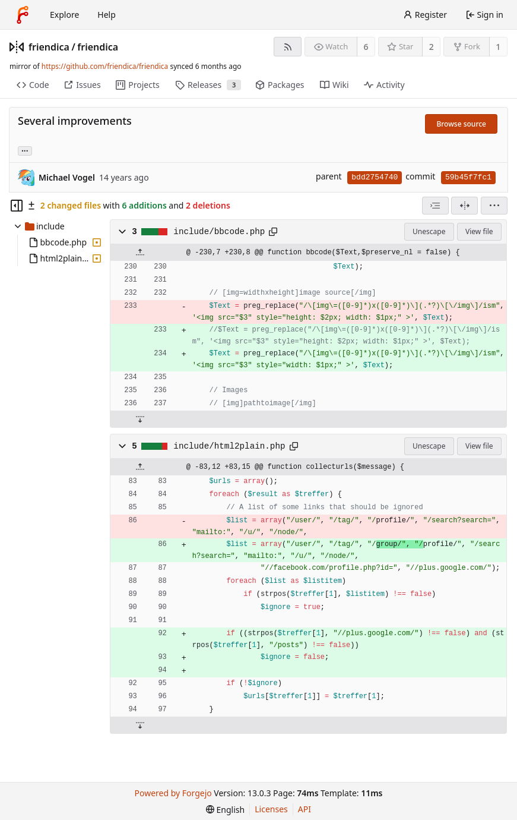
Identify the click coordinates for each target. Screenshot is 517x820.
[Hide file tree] (17, 206)
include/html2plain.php (229, 446)
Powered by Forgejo (173, 793)
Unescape (429, 231)
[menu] (494, 206)
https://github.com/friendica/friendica (105, 66)
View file (479, 231)
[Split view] (464, 206)
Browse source (461, 124)
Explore (64, 14)
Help (106, 14)
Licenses (271, 809)
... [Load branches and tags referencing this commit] (24, 150)
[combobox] (435, 206)
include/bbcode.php (219, 231)
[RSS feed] (288, 46)
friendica (48, 47)
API (304, 809)
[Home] (22, 15)
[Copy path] (273, 231)
